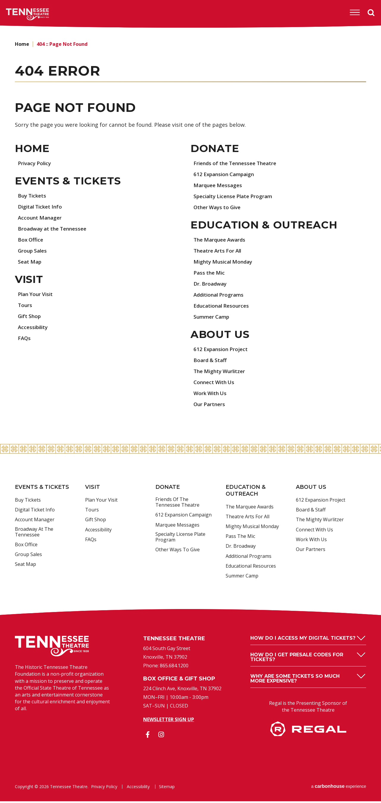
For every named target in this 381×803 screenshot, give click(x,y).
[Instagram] (161, 736)
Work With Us (211, 394)
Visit (30, 280)
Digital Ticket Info (41, 207)
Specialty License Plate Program (235, 196)
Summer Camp (212, 317)
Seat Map (30, 262)
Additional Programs (220, 295)
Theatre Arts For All (219, 251)
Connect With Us (215, 383)
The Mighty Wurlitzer (221, 372)
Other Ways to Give (218, 207)
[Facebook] (147, 736)
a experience (338, 788)
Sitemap (166, 788)
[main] (190, 237)
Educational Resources (222, 306)
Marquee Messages (219, 185)
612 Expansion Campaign (226, 174)
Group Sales (33, 251)
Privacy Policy (35, 163)
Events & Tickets (70, 181)
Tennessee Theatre (18, 14)
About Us (221, 335)
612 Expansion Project (222, 350)
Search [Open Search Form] (371, 12)
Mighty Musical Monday (224, 262)
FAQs (24, 339)
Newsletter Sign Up (168, 721)
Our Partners (210, 405)
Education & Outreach (265, 225)
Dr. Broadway (210, 284)
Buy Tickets (33, 196)
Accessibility (34, 328)
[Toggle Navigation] (354, 12)
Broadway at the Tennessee (55, 229)
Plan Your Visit (36, 295)
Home (22, 44)
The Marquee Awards (221, 240)
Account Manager (41, 218)
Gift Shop (30, 317)
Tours (25, 306)
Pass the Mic (210, 273)
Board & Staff (211, 361)
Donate (215, 148)
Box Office (31, 240)
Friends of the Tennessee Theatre (238, 163)
